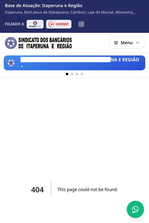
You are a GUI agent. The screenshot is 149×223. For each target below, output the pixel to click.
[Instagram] (81, 24)
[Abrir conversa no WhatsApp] (135, 209)
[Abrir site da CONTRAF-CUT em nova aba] (58, 24)
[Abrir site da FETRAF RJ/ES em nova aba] (35, 24)
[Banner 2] (72, 74)
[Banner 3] (77, 74)
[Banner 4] (82, 74)
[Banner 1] (67, 74)
